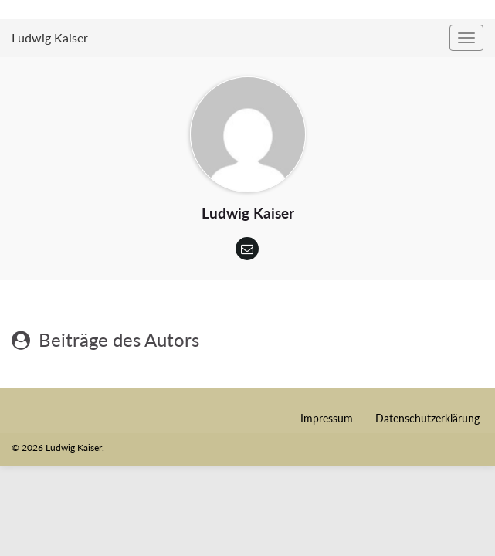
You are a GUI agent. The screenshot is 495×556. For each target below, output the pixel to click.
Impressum (326, 418)
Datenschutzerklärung (427, 418)
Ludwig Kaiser (50, 37)
